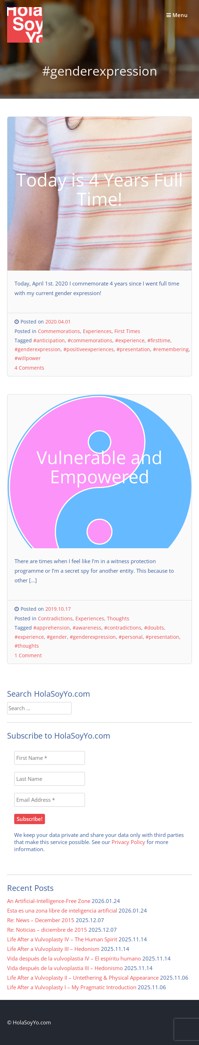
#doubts (154, 627)
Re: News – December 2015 (40, 920)
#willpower (28, 358)
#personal (131, 636)
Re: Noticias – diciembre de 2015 (47, 929)
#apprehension (51, 627)
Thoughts (118, 618)
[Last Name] (49, 779)
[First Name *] (49, 758)
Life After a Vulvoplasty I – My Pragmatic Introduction (71, 987)
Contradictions (55, 618)
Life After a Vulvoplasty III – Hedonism (53, 948)
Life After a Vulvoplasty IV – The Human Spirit (62, 939)
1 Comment (28, 655)
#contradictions (122, 627)
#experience (129, 340)
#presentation (133, 349)
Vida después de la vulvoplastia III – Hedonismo (65, 967)
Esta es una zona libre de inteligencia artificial (62, 910)
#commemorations (90, 340)
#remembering (171, 349)
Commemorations (59, 331)
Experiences (97, 331)
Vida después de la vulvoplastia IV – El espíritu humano (74, 958)
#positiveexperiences (88, 349)
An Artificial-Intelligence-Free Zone (48, 900)
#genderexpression (38, 349)
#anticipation (49, 340)
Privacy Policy (128, 841)
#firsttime (158, 340)
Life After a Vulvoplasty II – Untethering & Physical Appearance (83, 977)
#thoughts (27, 645)
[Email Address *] (49, 800)
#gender (57, 636)
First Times (127, 331)
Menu (177, 14)
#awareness (87, 627)
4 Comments (29, 367)
